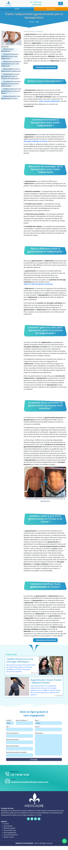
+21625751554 (37, 5)
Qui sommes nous (10, 830)
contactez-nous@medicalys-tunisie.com (29, 782)
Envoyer (34, 759)
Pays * (37, 720)
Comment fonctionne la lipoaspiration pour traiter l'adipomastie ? (45, 122)
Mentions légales (9, 828)
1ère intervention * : (13, 733)
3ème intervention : (12, 746)
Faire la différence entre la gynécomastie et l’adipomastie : (45, 250)
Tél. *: (8, 727)
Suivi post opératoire (11, 835)
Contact (6, 824)
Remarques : (39, 733)
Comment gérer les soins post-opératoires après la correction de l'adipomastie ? (45, 330)
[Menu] (60, 3)
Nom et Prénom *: (22, 720)
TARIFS (17, 9)
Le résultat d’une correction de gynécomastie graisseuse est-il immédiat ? (45, 405)
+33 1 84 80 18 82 (36, 2)
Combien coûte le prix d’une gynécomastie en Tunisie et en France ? (45, 518)
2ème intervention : (12, 740)
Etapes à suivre (9, 837)
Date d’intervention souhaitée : (16, 752)
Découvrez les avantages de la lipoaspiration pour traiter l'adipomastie (45, 169)
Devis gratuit (51, 9)
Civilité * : (9, 720)
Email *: (37, 727)
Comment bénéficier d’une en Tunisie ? (45, 585)
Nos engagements (10, 832)
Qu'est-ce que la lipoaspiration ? (45, 80)
